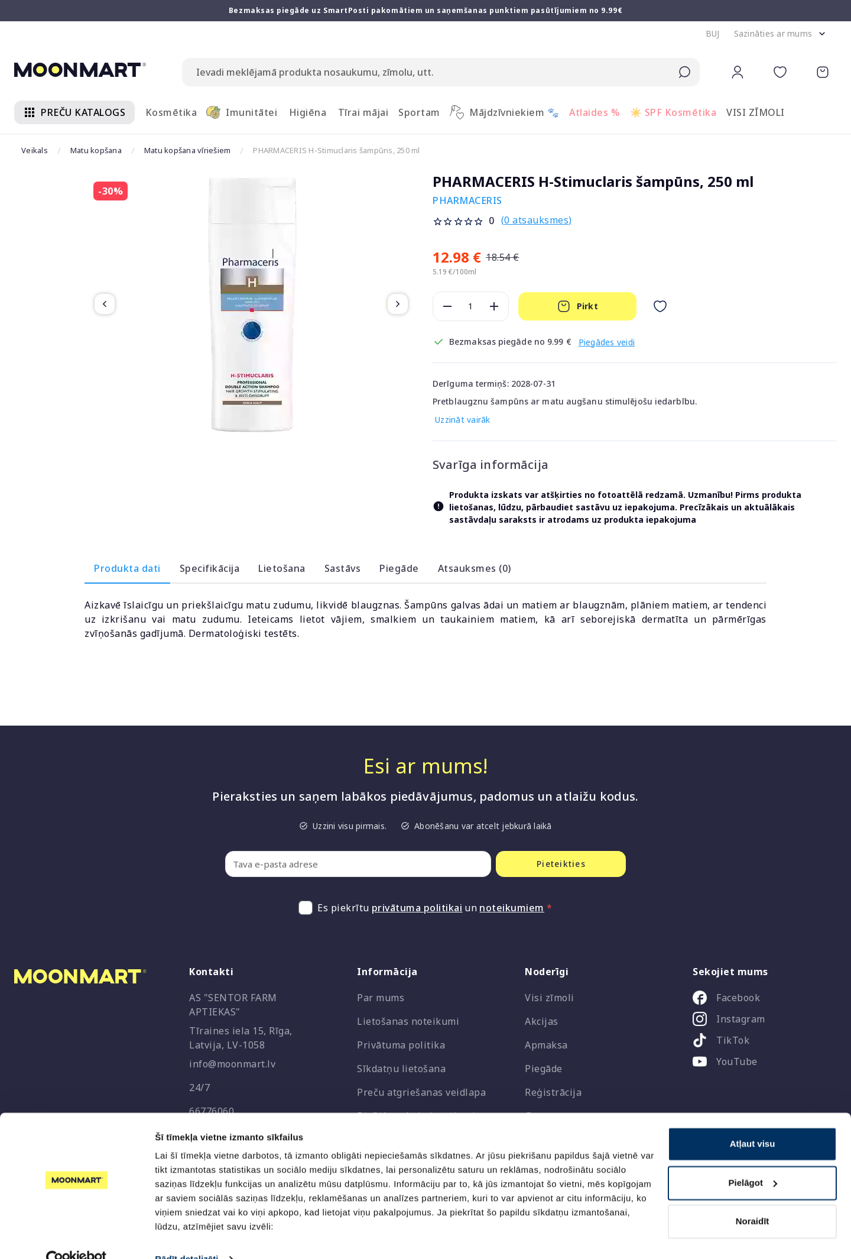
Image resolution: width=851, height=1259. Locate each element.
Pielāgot (753, 1159)
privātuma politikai (417, 907)
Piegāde (399, 568)
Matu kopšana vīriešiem (187, 150)
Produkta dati (127, 568)
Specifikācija (210, 568)
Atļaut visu (752, 1120)
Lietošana (282, 568)
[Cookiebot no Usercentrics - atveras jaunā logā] (76, 1236)
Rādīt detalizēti (186, 1236)
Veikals (34, 150)
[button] (712, 34)
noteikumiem (511, 907)
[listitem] (760, 1000)
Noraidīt (752, 1198)
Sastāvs (342, 568)
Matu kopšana (96, 150)
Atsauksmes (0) (474, 568)
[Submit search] (684, 72)
